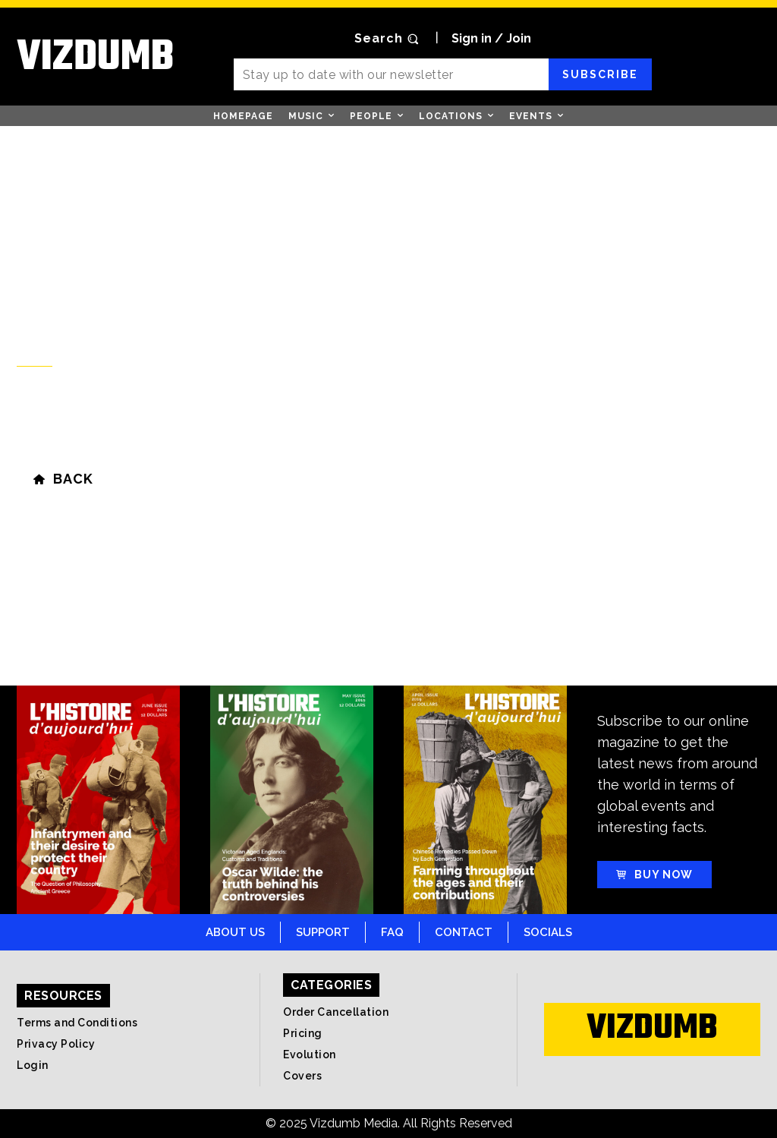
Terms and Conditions (77, 1023)
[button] (388, 39)
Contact (463, 932)
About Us (235, 932)
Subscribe (600, 74)
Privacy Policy (56, 1044)
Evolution (309, 1054)
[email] (391, 74)
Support (323, 932)
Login (33, 1065)
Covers (302, 1076)
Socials (548, 932)
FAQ (392, 932)
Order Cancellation (335, 1012)
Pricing (302, 1033)
